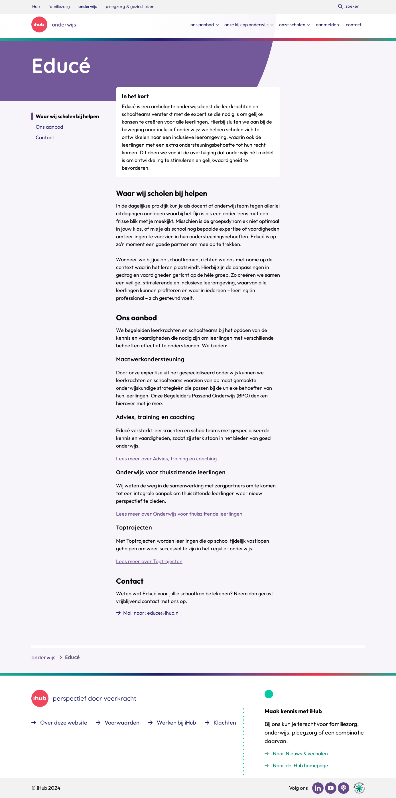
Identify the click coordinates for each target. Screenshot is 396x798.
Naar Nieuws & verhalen (300, 753)
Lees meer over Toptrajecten (149, 561)
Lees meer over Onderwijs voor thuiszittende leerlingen (179, 513)
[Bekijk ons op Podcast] (343, 788)
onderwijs (43, 657)
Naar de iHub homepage (300, 765)
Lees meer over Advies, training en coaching (166, 458)
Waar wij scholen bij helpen (67, 116)
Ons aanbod (49, 127)
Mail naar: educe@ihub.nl (151, 613)
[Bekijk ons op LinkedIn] (318, 788)
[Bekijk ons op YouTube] (330, 788)
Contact (45, 137)
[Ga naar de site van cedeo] (359, 788)
